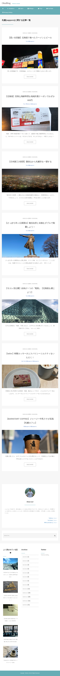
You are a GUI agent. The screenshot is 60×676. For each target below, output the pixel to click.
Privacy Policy (7, 12)
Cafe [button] (21, 8)
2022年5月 (25, 556)
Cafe (22, 361)
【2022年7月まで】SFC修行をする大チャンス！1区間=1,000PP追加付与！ (10, 574)
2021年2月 (25, 584)
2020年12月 (25, 592)
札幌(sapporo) (31, 41)
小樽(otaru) (27, 104)
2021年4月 (25, 576)
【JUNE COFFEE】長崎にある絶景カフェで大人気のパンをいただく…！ (10, 598)
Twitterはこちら (53, 518)
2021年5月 (25, 572)
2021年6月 (25, 568)
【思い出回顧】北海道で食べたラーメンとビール (30, 38)
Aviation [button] (11, 8)
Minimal (26, 673)
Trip (27, 41)
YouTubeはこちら (52, 520)
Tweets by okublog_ (45, 554)
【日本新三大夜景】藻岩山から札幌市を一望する (30, 162)
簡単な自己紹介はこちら (50, 522)
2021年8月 (25, 564)
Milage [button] (31, 8)
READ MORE (30, 76)
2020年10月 (25, 600)
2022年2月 (25, 560)
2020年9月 (25, 604)
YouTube (49, 8)
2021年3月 (25, 580)
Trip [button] (40, 8)
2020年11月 (25, 596)
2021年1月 (25, 588)
